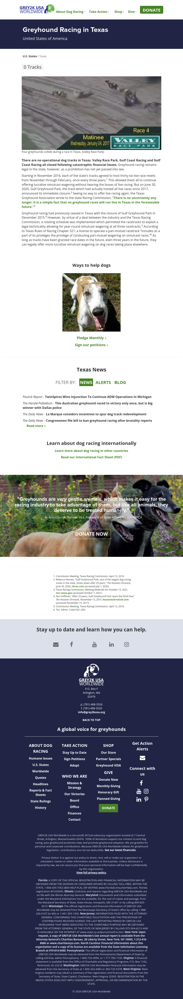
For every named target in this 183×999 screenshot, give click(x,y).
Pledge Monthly (91, 337)
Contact (74, 819)
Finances (74, 813)
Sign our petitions (91, 344)
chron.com (78, 586)
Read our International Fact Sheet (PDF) (91, 457)
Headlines (40, 784)
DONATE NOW (91, 534)
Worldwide (40, 771)
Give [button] (132, 12)
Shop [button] (119, 12)
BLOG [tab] (120, 382)
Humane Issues (40, 758)
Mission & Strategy (74, 785)
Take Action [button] (99, 12)
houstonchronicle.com (116, 599)
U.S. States (30, 56)
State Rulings (40, 801)
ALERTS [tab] (103, 382)
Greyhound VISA (108, 765)
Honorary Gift (108, 792)
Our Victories (74, 794)
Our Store (108, 752)
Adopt (74, 765)
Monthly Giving (108, 786)
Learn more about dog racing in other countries (91, 451)
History (40, 807)
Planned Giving (108, 799)
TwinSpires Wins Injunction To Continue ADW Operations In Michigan (98, 397)
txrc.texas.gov (64, 593)
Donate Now (108, 779)
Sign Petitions (74, 759)
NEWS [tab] (86, 382)
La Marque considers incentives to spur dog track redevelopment (96, 414)
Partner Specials (108, 759)
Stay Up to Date (75, 752)
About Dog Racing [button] (70, 12)
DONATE (108, 808)
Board (74, 800)
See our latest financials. (120, 850)
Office (74, 807)
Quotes (40, 777)
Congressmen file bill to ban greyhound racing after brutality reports (99, 420)
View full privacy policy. (91, 872)
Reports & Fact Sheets (40, 792)
